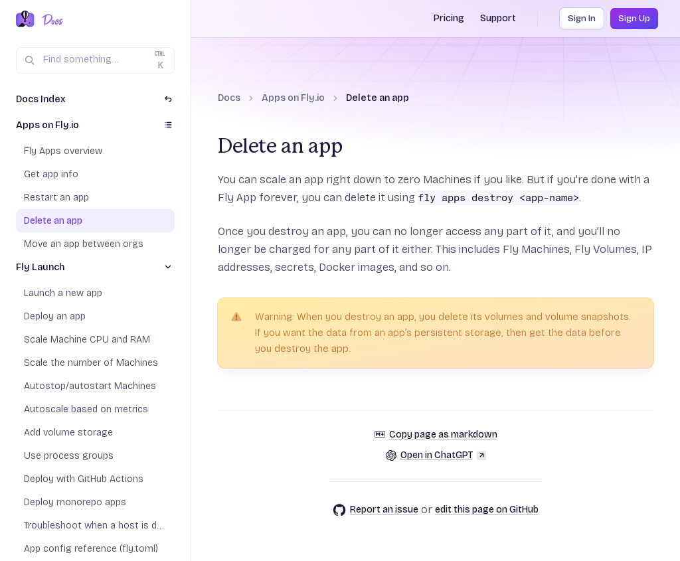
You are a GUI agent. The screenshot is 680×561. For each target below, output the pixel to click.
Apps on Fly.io (293, 98)
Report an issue (375, 510)
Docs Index (41, 99)
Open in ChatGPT (436, 455)
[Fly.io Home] (25, 20)
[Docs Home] (50, 20)
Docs (229, 98)
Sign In (582, 18)
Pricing (449, 18)
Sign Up (634, 18)
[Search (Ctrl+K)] (95, 60)
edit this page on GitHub (487, 509)
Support (498, 18)
